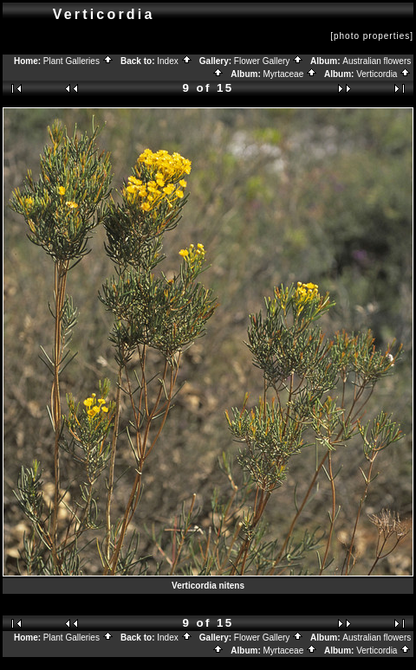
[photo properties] (371, 36)
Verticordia (383, 74)
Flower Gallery (268, 61)
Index (174, 61)
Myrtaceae (290, 74)
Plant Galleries (78, 61)
